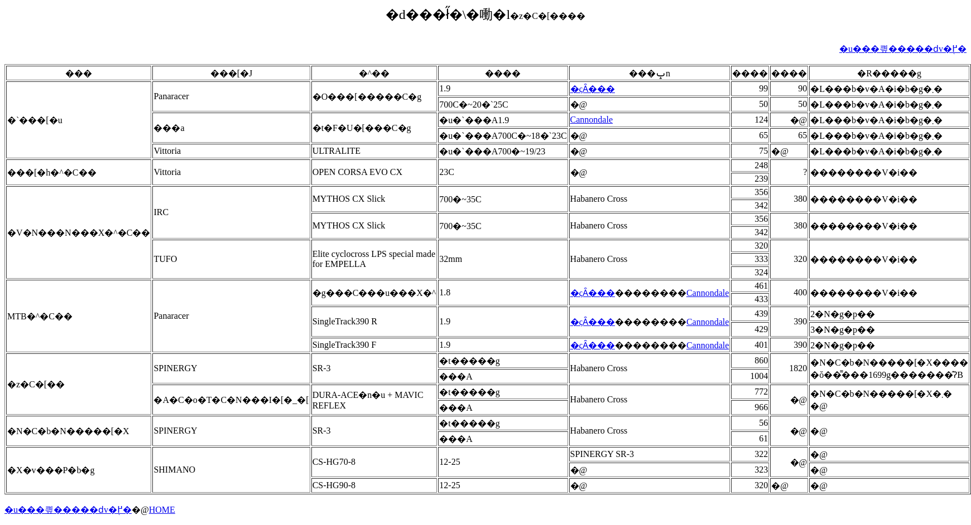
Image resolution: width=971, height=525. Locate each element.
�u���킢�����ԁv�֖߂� (903, 49)
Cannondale (591, 119)
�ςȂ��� (592, 89)
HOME (162, 509)
